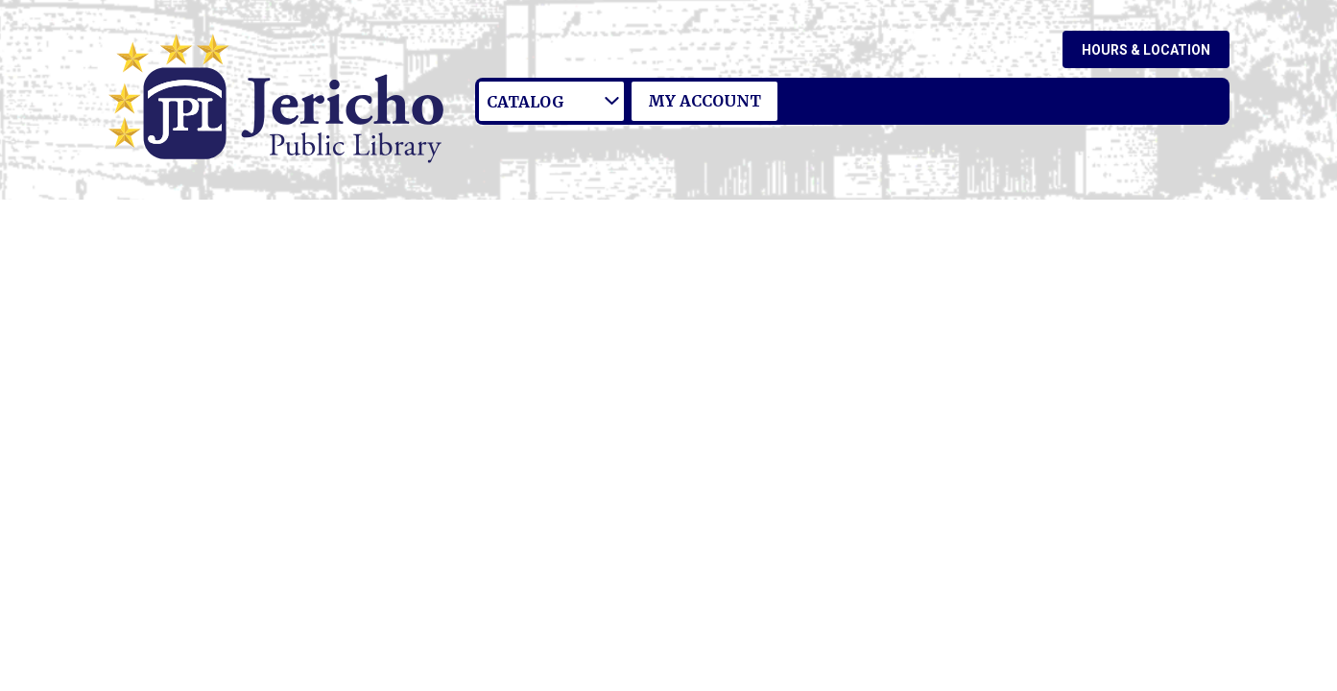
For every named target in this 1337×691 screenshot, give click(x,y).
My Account (704, 100)
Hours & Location (1146, 50)
